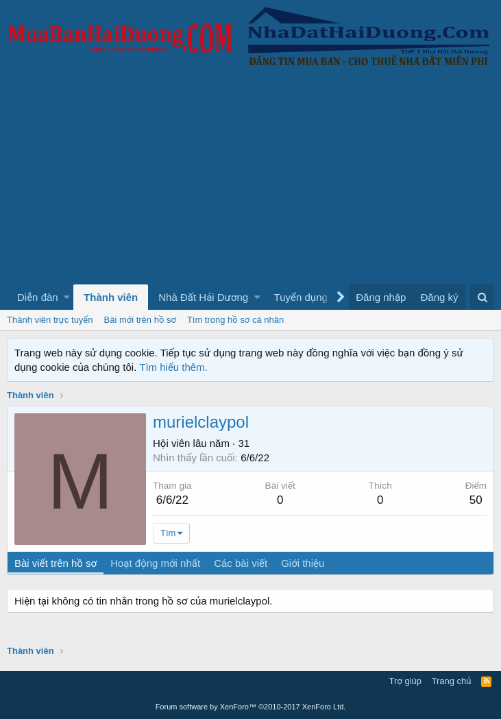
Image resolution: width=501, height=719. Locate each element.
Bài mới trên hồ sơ (140, 320)
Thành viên (111, 297)
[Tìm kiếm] (482, 297)
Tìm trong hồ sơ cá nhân (235, 320)
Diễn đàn (37, 297)
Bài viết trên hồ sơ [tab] (55, 563)
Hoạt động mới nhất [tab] (155, 563)
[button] (66, 297)
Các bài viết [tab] (240, 563)
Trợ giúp (405, 681)
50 (475, 500)
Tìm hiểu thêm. (173, 367)
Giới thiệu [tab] (302, 563)
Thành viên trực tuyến (50, 320)
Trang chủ (452, 681)
